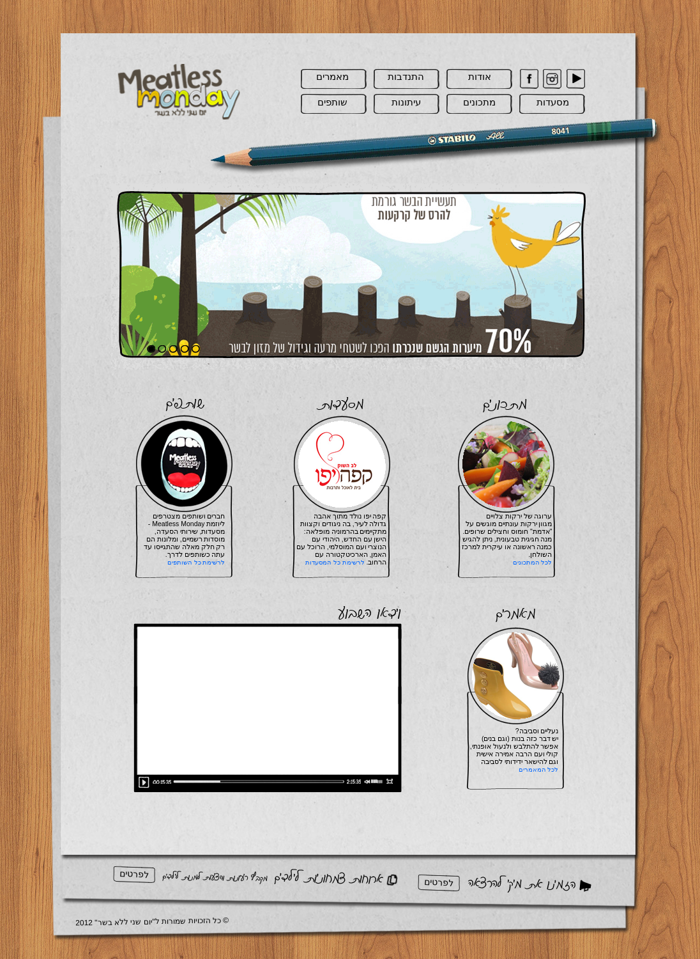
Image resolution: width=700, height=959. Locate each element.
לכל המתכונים (532, 562)
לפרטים (134, 874)
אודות (479, 76)
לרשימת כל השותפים (196, 562)
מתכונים (479, 102)
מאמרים (332, 76)
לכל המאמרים (539, 769)
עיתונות (406, 102)
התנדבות (406, 76)
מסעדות (552, 102)
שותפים (332, 102)
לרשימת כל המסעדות (335, 562)
